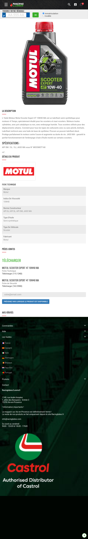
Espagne (7, 348)
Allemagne (8, 358)
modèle (48, 16)
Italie (5, 353)
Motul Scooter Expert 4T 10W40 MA (20, 268)
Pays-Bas (7, 368)
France (6, 343)
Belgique (7, 363)
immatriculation (51, 13)
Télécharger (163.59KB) (12, 286)
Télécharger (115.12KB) (12, 274)
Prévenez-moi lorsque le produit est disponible (26, 301)
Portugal (7, 372)
